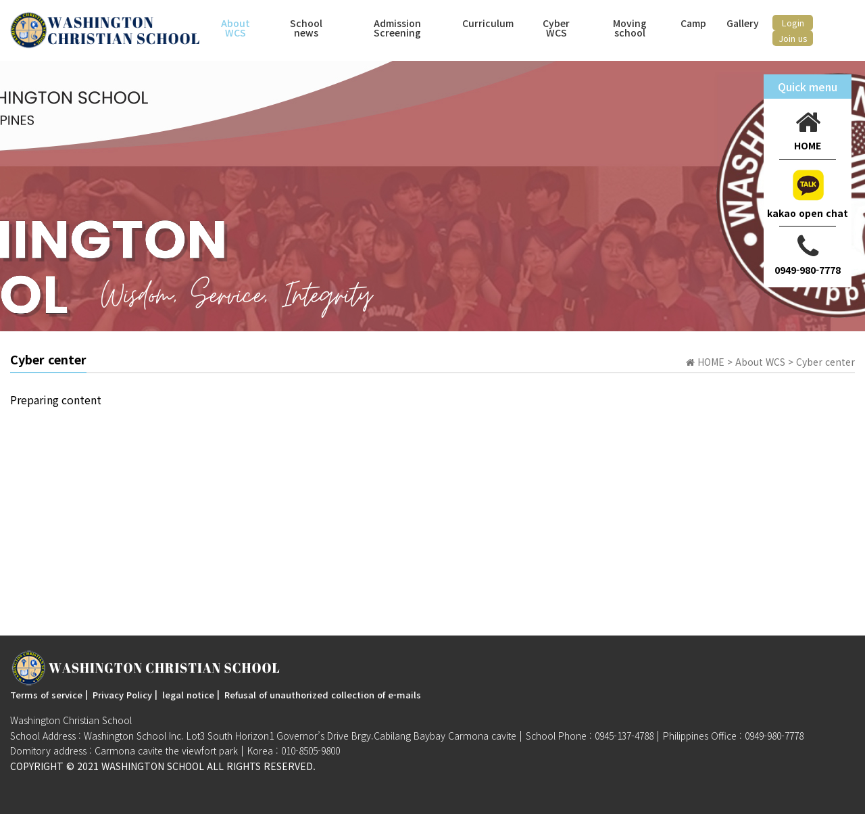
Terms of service (46, 694)
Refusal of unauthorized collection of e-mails (322, 694)
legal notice (188, 694)
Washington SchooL (152, 766)
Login (793, 22)
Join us (793, 38)
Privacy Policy (122, 694)
